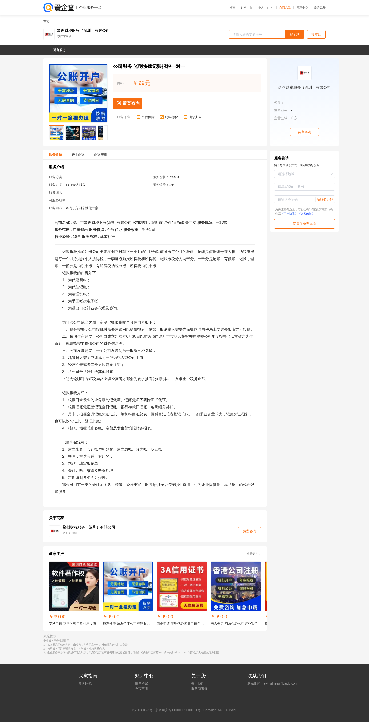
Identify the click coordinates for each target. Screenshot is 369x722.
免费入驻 (285, 7)
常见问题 (85, 683)
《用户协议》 (289, 213)
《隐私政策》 (306, 213)
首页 (232, 7)
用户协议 (141, 683)
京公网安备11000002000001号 (178, 710)
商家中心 (302, 7)
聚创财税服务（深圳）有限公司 (83, 30)
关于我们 (197, 683)
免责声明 (141, 688)
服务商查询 (199, 688)
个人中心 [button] (265, 7)
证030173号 (143, 710)
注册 (323, 7)
